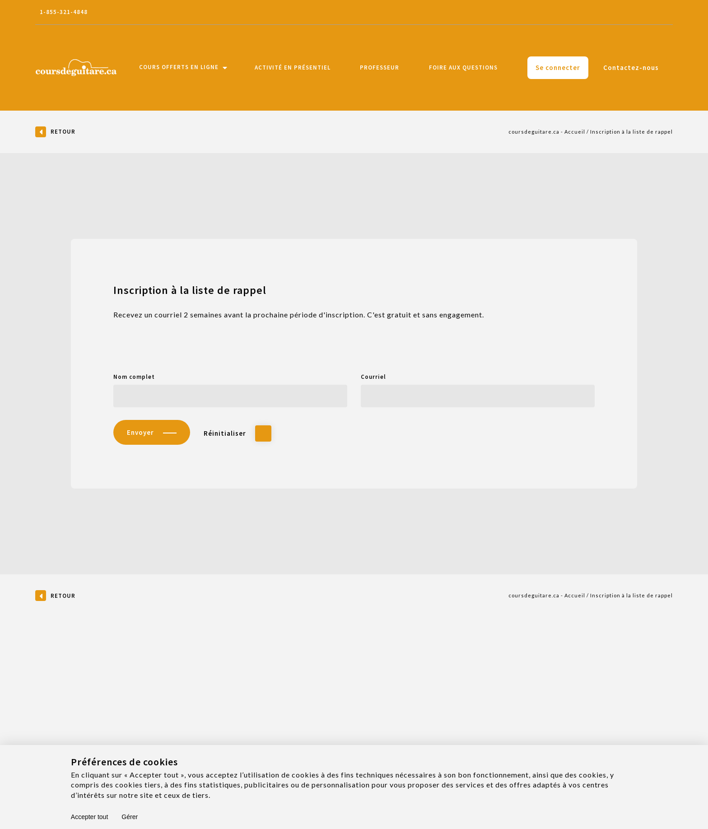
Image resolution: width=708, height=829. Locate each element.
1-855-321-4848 (64, 12)
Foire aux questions (463, 67)
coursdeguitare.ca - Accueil (546, 132)
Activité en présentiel (293, 67)
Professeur (379, 67)
